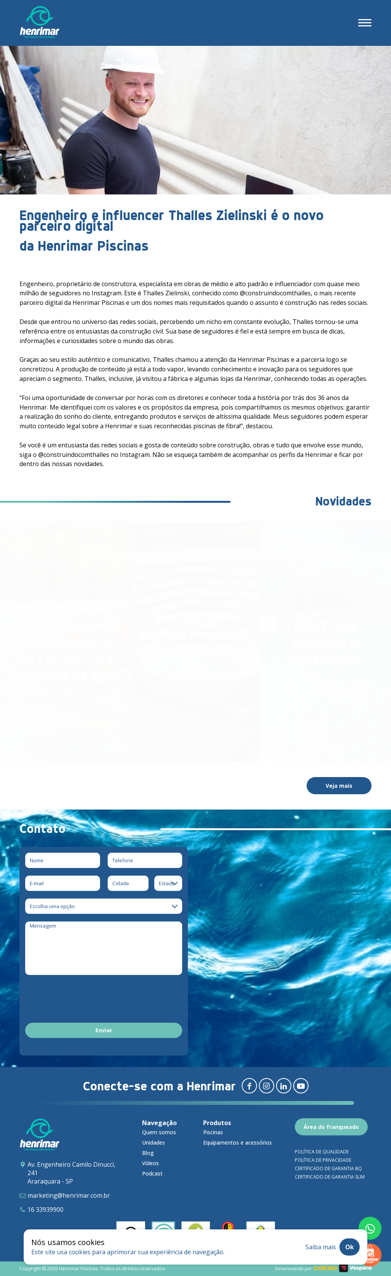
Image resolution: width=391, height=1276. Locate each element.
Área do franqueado (331, 1126)
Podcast (152, 1173)
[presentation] (83, 1000)
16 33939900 (45, 1209)
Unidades (153, 1142)
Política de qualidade (322, 1151)
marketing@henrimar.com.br (68, 1195)
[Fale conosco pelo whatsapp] (370, 1228)
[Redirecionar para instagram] (266, 1085)
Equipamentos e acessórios (237, 1142)
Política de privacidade (323, 1160)
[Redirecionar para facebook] (249, 1085)
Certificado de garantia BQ (328, 1168)
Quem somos (159, 1132)
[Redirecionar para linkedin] (283, 1085)
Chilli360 (325, 1268)
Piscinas (213, 1132)
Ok (349, 1247)
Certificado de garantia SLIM (330, 1177)
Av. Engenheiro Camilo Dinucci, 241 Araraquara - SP (71, 1172)
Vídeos (150, 1163)
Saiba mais (320, 1247)
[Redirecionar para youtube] (301, 1085)
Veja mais (339, 785)
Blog (148, 1152)
